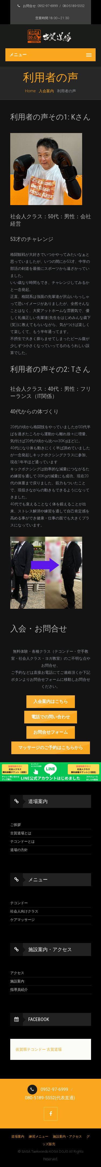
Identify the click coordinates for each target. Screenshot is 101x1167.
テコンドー (19, 903)
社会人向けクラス (24, 911)
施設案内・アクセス (68, 1136)
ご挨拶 (15, 825)
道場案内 (18, 1136)
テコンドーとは (22, 841)
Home (30, 91)
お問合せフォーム (50, 732)
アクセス (17, 973)
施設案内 (17, 981)
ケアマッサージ (22, 920)
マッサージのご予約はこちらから (50, 747)
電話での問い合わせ (50, 716)
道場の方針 (19, 850)
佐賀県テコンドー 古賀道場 (39, 1049)
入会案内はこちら (50, 701)
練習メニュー (39, 1136)
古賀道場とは (20, 833)
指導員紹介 (19, 990)
